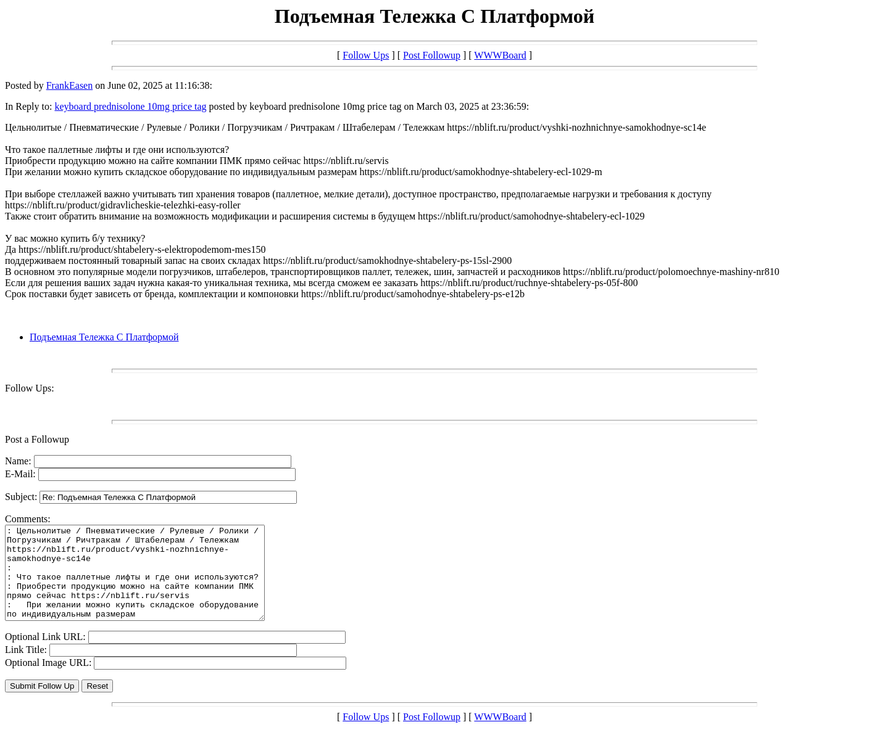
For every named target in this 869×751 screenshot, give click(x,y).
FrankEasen (69, 85)
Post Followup (431, 55)
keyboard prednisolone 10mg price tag (130, 106)
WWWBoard (500, 55)
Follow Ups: (29, 388)
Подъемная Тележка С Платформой (104, 337)
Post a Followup (37, 439)
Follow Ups (366, 55)
